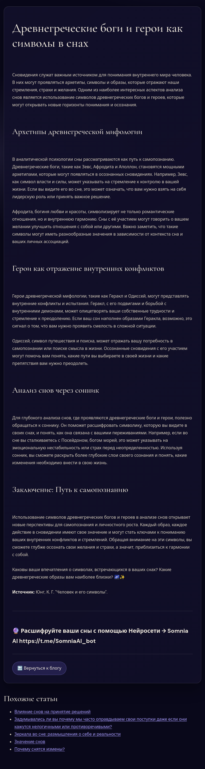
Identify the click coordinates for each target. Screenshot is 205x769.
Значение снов (29, 741)
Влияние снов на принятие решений (52, 712)
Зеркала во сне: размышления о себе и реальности (67, 734)
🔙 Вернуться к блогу (39, 668)
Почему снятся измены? (39, 749)
